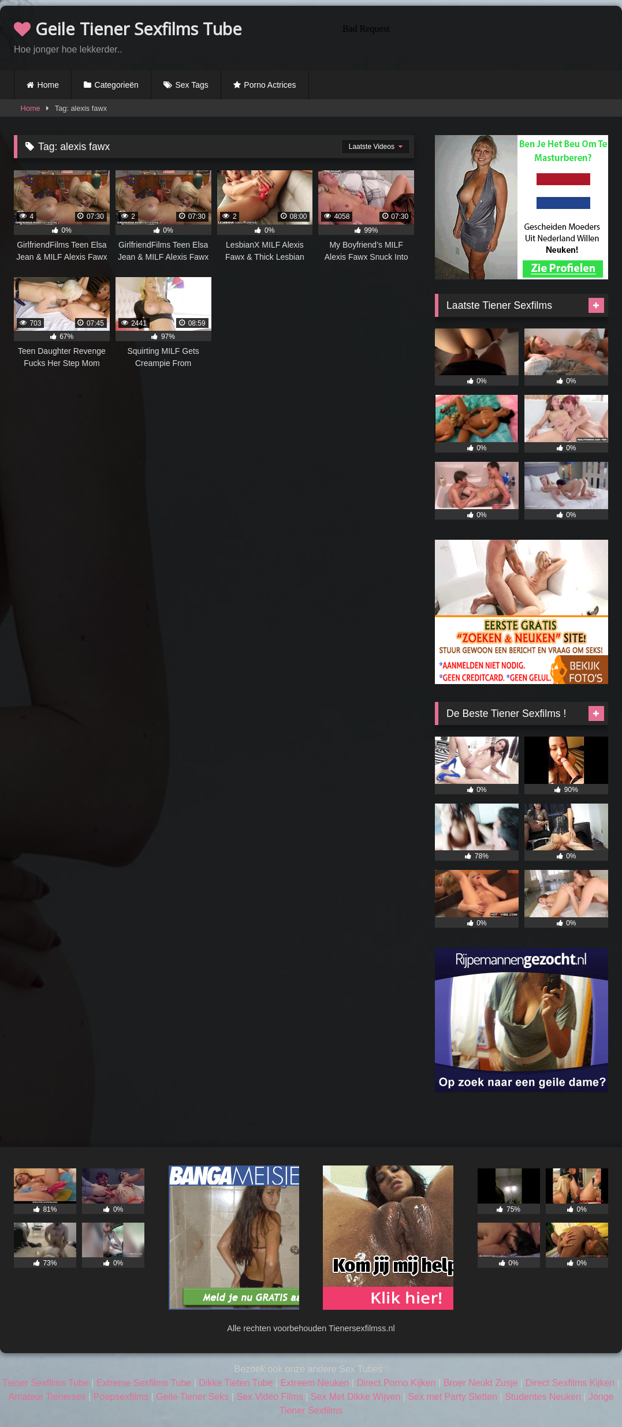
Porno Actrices (270, 84)
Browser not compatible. (473, 36)
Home (48, 84)
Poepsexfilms (121, 1397)
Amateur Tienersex (47, 1397)
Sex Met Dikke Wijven (356, 1397)
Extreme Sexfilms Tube (144, 1383)
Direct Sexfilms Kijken (570, 1383)
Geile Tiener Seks (192, 1397)
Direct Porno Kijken (396, 1383)
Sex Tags (191, 84)
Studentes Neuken (543, 1397)
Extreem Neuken (314, 1383)
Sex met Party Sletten (452, 1397)
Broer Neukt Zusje (481, 1383)
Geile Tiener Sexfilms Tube (128, 28)
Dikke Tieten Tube (236, 1383)
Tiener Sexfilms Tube (45, 1383)
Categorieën (117, 84)
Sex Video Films (269, 1397)
